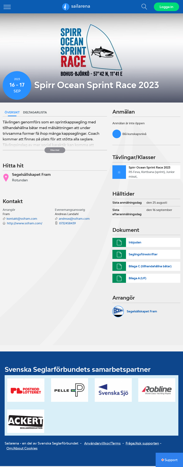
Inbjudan (135, 243)
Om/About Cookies (22, 449)
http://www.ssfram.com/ (24, 224)
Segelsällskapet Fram (142, 312)
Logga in (166, 7)
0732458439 (67, 224)
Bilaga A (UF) (137, 279)
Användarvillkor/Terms (102, 444)
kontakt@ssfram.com (22, 219)
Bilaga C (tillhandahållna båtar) (150, 267)
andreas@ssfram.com (74, 219)
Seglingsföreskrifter (143, 255)
